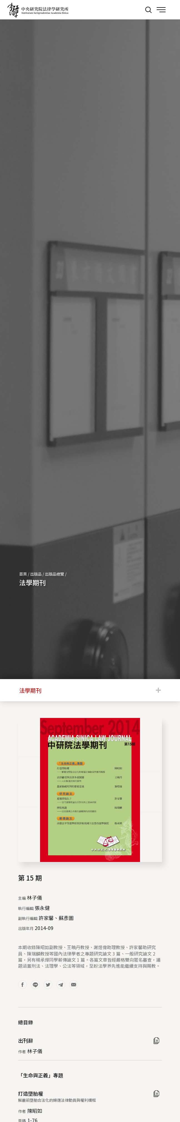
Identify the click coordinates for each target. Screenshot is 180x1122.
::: (136, 9)
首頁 (23, 574)
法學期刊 (32, 582)
